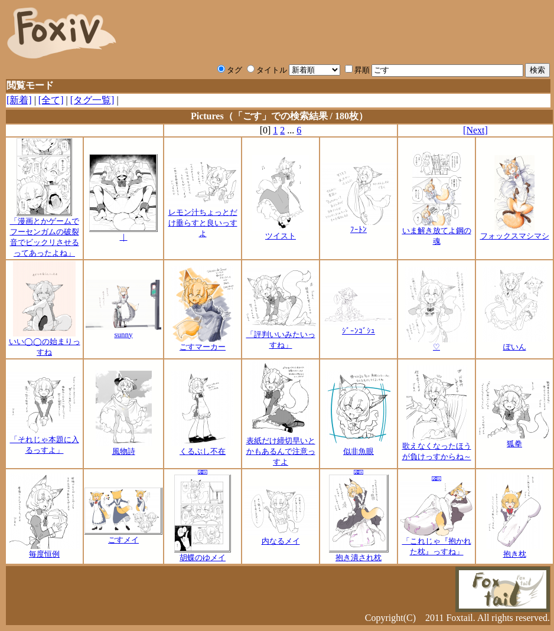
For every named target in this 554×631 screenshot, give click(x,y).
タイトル (267, 70)
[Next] (475, 130)
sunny (123, 331)
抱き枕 (514, 550)
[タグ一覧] (92, 100)
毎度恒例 (44, 550)
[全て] (51, 100)
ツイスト (280, 232)
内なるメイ (280, 537)
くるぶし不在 (202, 447)
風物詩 (124, 447)
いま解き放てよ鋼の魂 (436, 232)
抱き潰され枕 (359, 553)
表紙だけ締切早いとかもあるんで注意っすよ (280, 447)
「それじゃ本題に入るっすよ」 (44, 441)
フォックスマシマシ (514, 232)
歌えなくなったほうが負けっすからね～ (436, 447)
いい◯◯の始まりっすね (44, 343)
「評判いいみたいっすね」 (280, 335)
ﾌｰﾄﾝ (358, 226)
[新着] (19, 100)
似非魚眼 (358, 447)
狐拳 (514, 439)
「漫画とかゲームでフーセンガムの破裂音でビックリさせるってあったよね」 (44, 233)
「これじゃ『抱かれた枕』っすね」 (436, 542)
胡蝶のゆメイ (202, 553)
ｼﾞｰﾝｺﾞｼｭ (358, 327)
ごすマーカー (202, 343)
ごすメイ (123, 536)
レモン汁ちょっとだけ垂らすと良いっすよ (202, 219)
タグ (229, 70)
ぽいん (515, 343)
